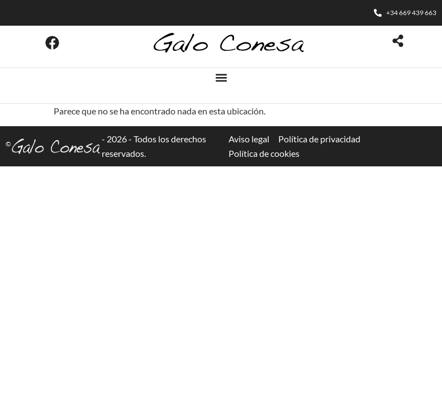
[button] (221, 77)
